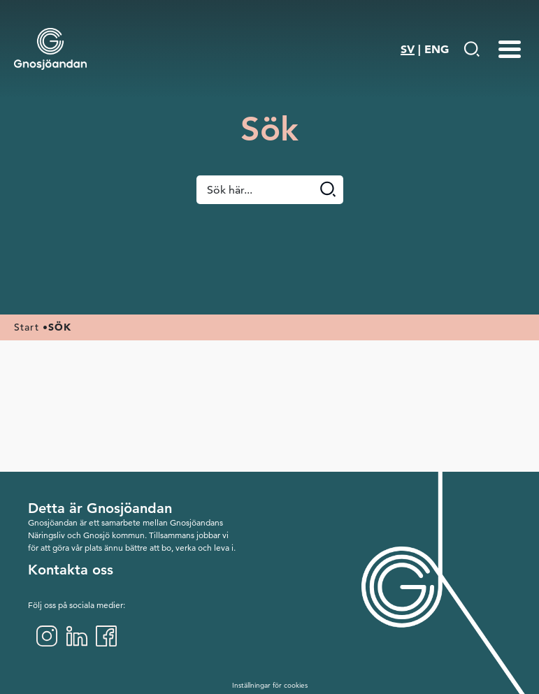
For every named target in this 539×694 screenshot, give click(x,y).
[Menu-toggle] (509, 49)
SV (408, 49)
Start (26, 327)
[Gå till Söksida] (471, 49)
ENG (436, 49)
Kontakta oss (70, 569)
